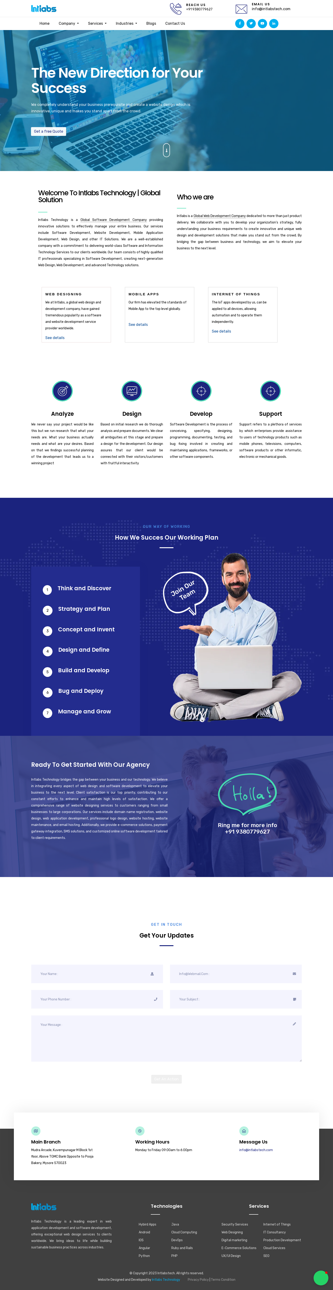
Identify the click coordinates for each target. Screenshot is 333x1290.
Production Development (282, 1240)
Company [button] (67, 23)
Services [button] (96, 23)
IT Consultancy (274, 1232)
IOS (141, 1240)
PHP (174, 1256)
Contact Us (175, 23)
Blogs (151, 23)
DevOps (177, 1240)
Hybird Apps (147, 1224)
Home (44, 23)
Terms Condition (223, 1280)
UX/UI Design (231, 1256)
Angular (144, 1248)
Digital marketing (234, 1240)
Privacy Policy (198, 1280)
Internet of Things (277, 1224)
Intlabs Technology (166, 1280)
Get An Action (166, 1079)
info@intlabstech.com (271, 9)
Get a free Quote (44, 131)
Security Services (235, 1224)
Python (144, 1256)
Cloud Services (274, 1248)
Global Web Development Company (220, 216)
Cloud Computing (184, 1232)
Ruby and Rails (182, 1248)
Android (144, 1232)
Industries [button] (125, 23)
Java (175, 1224)
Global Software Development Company (113, 220)
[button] (321, 1278)
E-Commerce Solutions (239, 1248)
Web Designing (232, 1232)
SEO (266, 1256)
